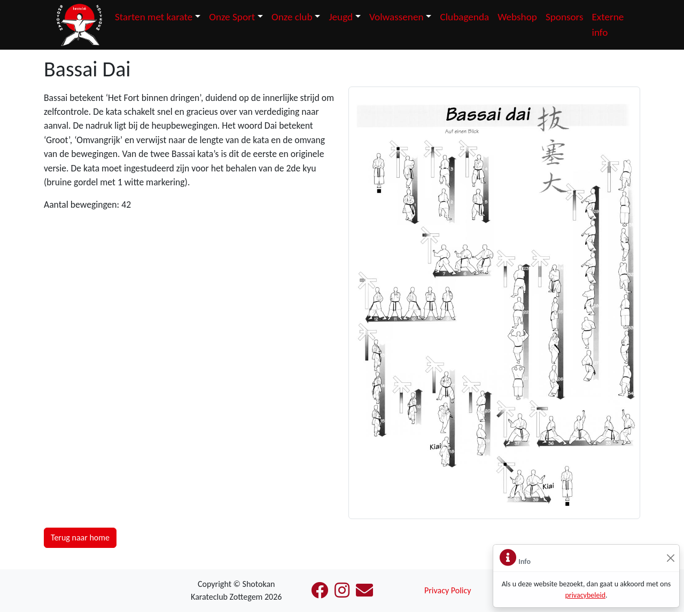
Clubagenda (464, 17)
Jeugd (341, 17)
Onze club (292, 17)
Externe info (608, 24)
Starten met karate (153, 17)
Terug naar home (80, 537)
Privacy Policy (447, 590)
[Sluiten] (670, 558)
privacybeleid (585, 595)
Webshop (517, 17)
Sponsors (565, 17)
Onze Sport (232, 17)
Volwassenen (396, 17)
